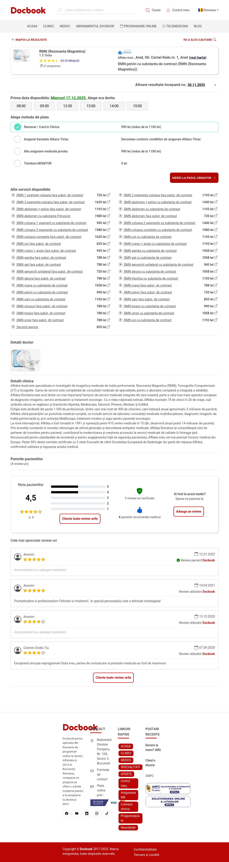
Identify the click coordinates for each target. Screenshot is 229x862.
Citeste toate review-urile (80, 518)
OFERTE (126, 774)
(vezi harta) (198, 57)
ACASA (33, 26)
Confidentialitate (145, 849)
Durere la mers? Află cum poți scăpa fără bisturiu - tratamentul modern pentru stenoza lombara (154, 747)
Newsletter (128, 827)
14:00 (114, 106)
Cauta (156, 10)
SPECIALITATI (130, 767)
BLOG (198, 26)
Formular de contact (103, 774)
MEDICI (65, 26)
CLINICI (48, 26)
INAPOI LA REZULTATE (30, 39)
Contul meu (180, 10)
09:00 (44, 106)
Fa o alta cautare (199, 39)
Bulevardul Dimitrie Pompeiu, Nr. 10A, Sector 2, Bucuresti (104, 751)
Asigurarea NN (128, 795)
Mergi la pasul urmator (193, 178)
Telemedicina (175, 26)
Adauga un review (188, 511)
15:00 (137, 106)
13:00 (90, 106)
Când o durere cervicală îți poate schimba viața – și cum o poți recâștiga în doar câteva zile (154, 763)
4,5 (30, 498)
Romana (210, 10)
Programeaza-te (130, 818)
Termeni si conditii (146, 855)
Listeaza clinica (126, 806)
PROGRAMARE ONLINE (138, 26)
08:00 (21, 106)
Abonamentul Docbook (95, 26)
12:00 (67, 106)
